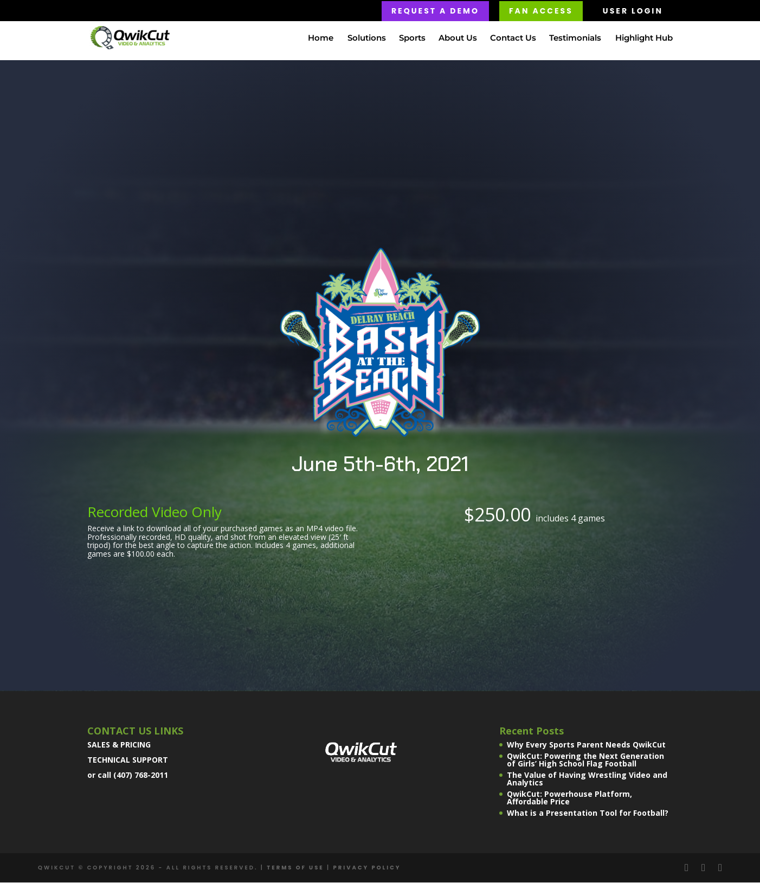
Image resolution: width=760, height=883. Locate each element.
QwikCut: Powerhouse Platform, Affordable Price (569, 799)
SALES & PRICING (119, 745)
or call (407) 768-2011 (127, 776)
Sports (412, 38)
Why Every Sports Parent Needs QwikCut (586, 745)
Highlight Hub (644, 38)
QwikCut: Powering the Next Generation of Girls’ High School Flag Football (585, 761)
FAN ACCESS (541, 10)
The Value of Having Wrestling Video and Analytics (587, 780)
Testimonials (575, 38)
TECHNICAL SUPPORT (127, 761)
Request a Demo (435, 10)
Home (320, 38)
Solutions (366, 38)
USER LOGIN (633, 10)
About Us (458, 38)
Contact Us (513, 38)
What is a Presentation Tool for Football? (587, 814)
